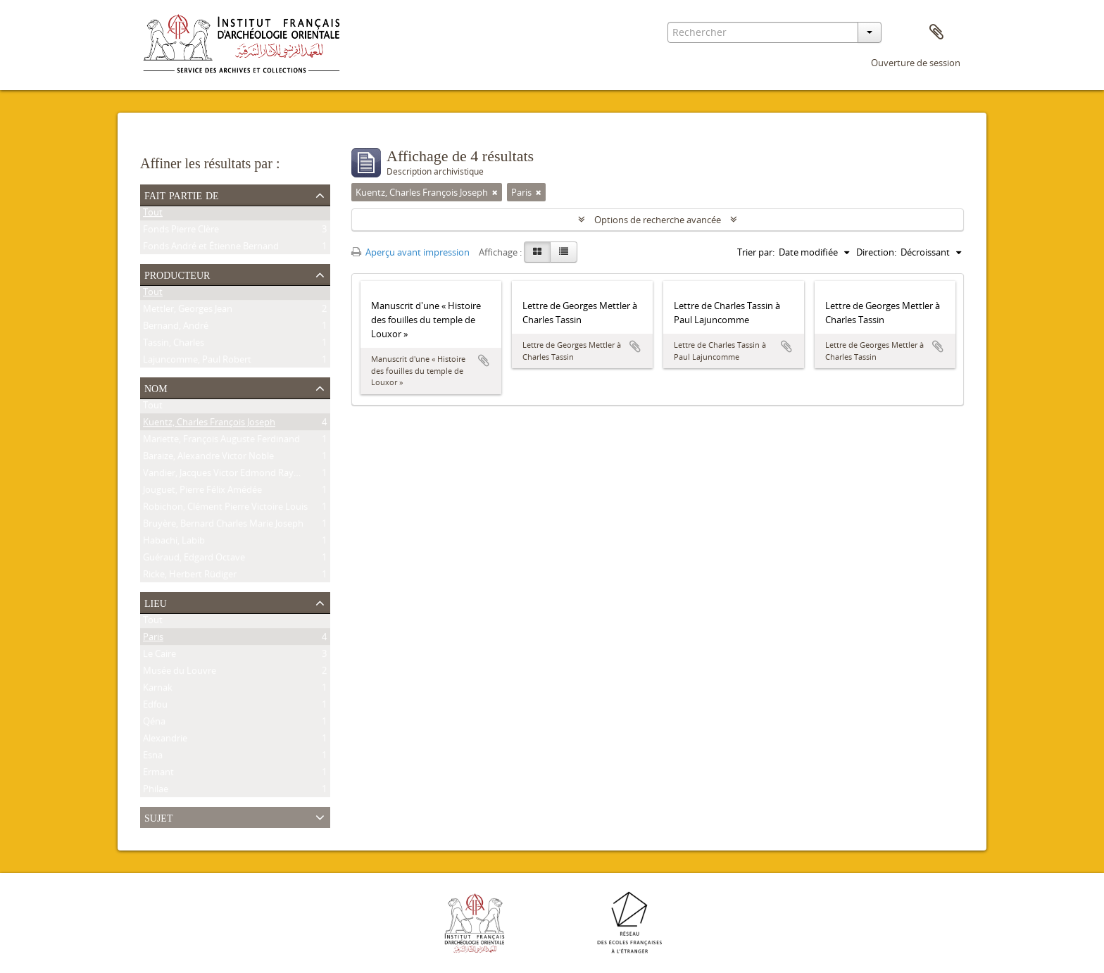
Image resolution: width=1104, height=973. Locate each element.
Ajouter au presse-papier (484, 360)
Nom (156, 387)
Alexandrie (165, 740)
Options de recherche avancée (657, 219)
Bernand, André (175, 328)
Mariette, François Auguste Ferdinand (221, 441)
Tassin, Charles (173, 345)
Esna (153, 757)
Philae (155, 791)
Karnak (157, 690)
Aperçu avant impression (410, 252)
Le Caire (159, 656)
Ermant (158, 774)
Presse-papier (936, 32)
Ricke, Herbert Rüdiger (190, 576)
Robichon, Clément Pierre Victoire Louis (225, 509)
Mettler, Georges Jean (187, 311)
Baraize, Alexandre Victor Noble (208, 458)
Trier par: (755, 252)
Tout (153, 214)
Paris (153, 639)
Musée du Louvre (179, 673)
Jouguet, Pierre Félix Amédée (202, 492)
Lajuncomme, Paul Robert (197, 362)
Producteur (177, 274)
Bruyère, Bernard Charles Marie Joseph (223, 526)
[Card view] (537, 252)
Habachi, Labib (174, 542)
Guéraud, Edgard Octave (194, 559)
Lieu (155, 602)
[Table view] (563, 252)
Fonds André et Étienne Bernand (211, 248)
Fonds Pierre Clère (181, 231)
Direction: (876, 252)
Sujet (158, 816)
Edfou (155, 707)
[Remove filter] (495, 192)
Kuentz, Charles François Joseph (209, 424)
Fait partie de (181, 194)
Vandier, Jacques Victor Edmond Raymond (231, 475)
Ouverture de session (915, 62)
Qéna (154, 723)
